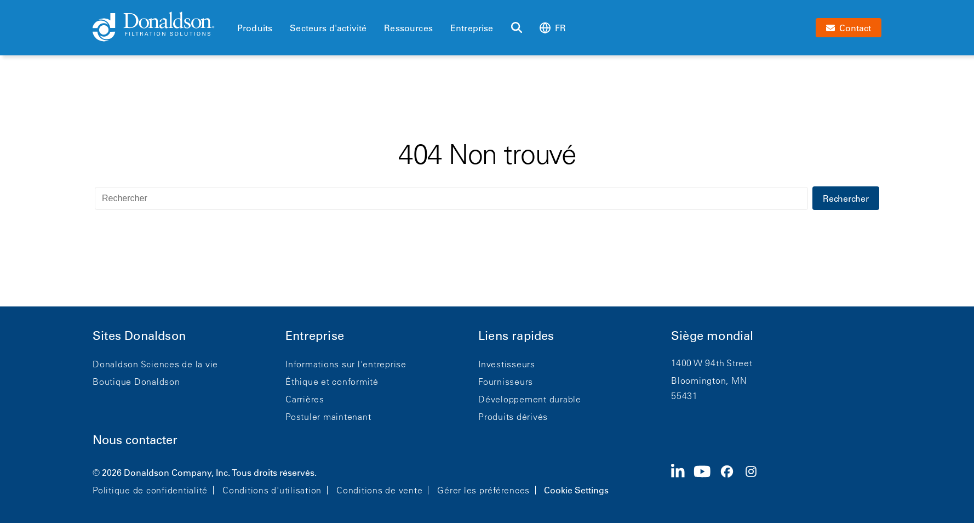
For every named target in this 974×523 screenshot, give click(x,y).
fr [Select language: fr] (553, 27)
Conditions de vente (379, 490)
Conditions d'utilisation (272, 490)
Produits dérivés (513, 416)
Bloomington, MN (709, 380)
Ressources (408, 27)
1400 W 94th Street (712, 362)
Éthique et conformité (332, 381)
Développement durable (529, 399)
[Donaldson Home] (160, 27)
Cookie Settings (576, 490)
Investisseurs (506, 364)
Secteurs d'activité (328, 27)
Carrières (304, 399)
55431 (684, 395)
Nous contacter (135, 440)
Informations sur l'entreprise (345, 364)
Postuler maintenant (328, 416)
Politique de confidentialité (150, 490)
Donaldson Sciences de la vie (155, 364)
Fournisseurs (505, 381)
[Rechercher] (516, 28)
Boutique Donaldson (136, 381)
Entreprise (472, 27)
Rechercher (846, 198)
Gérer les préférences (483, 490)
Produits (254, 27)
